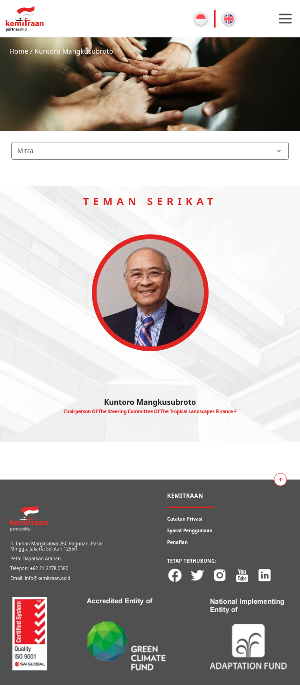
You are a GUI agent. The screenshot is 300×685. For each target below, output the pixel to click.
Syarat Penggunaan (189, 530)
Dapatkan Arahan (41, 558)
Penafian (177, 542)
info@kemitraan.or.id (47, 578)
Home (18, 51)
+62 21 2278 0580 (49, 568)
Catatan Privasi (184, 519)
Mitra (150, 150)
